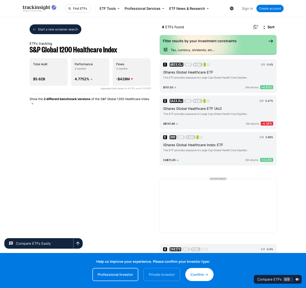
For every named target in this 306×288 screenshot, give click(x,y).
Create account (270, 8)
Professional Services (145, 8)
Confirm (199, 274)
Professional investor (115, 274)
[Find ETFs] (78, 8)
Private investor (162, 274)
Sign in (247, 8)
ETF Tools (110, 8)
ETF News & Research (189, 8)
